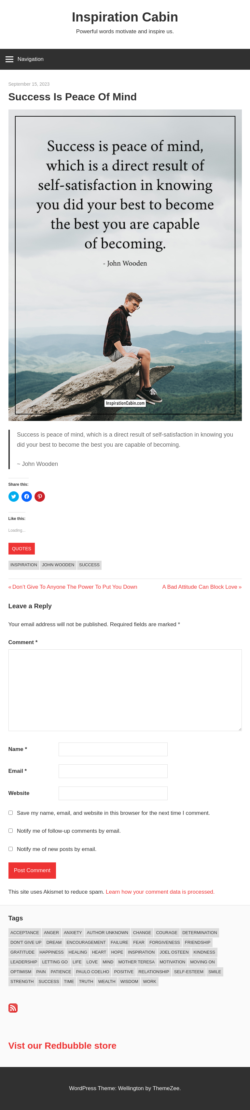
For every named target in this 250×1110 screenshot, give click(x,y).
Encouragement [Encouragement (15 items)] (86, 942)
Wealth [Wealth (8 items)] (106, 981)
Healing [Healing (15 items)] (78, 952)
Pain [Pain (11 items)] (41, 971)
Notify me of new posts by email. (57, 849)
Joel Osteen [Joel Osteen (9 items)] (174, 952)
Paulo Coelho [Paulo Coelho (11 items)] (92, 971)
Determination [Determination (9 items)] (199, 932)
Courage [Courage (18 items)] (166, 932)
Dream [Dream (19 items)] (54, 942)
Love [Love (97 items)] (92, 961)
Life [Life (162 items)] (77, 961)
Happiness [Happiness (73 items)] (51, 952)
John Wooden (58, 564)
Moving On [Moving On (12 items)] (202, 961)
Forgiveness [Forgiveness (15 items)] (164, 942)
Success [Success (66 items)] (49, 981)
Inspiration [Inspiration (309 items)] (141, 952)
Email (17, 771)
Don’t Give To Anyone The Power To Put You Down (74, 587)
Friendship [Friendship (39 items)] (198, 942)
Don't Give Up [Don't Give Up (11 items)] (25, 942)
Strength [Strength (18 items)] (22, 981)
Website (19, 793)
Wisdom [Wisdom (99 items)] (129, 981)
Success (89, 564)
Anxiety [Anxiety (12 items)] (73, 932)
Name (17, 749)
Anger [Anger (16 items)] (51, 932)
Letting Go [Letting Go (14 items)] (55, 961)
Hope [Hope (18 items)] (117, 952)
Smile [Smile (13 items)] (214, 971)
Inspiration (23, 564)
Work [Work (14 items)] (149, 981)
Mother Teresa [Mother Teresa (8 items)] (136, 961)
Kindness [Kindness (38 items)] (204, 952)
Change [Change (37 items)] (142, 932)
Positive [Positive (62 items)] (123, 971)
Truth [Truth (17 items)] (86, 981)
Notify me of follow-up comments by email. (69, 831)
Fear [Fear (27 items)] (139, 942)
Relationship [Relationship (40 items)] (153, 971)
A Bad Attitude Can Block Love (199, 587)
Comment (23, 642)
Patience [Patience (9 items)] (61, 971)
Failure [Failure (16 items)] (119, 942)
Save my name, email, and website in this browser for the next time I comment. (113, 813)
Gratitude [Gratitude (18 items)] (22, 952)
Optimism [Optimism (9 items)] (20, 971)
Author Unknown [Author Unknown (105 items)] (107, 932)
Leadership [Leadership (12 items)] (23, 961)
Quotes (21, 548)
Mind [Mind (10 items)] (108, 961)
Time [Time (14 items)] (69, 981)
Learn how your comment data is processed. (160, 892)
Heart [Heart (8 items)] (99, 952)
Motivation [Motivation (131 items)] (172, 961)
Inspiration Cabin (125, 17)
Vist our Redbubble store (62, 1046)
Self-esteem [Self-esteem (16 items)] (188, 971)
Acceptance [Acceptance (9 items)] (24, 932)
